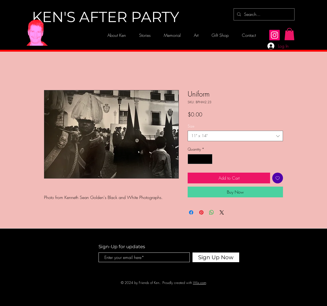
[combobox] (235, 136)
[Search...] (263, 14)
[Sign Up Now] (215, 257)
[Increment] (208, 159)
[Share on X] (222, 212)
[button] (289, 34)
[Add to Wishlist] (277, 178)
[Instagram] (274, 35)
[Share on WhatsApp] (211, 212)
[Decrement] (191, 159)
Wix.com (199, 282)
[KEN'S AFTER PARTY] (105, 17)
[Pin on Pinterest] (201, 212)
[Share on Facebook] (191, 212)
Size (191, 126)
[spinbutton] (200, 159)
